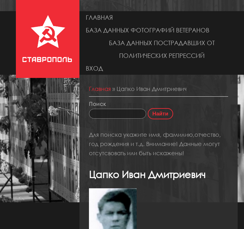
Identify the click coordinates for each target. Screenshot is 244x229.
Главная (99, 17)
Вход (94, 68)
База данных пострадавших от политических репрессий (162, 49)
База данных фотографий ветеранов (147, 30)
